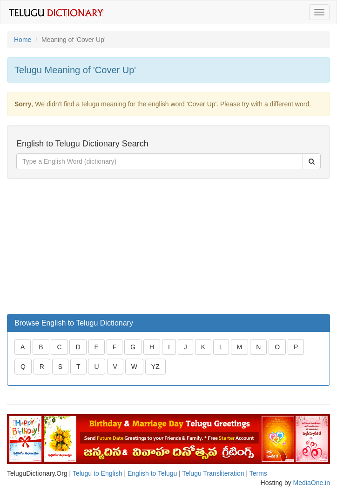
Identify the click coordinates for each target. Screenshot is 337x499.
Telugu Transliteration (213, 473)
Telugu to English (97, 473)
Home (22, 39)
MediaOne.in (311, 482)
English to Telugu (152, 473)
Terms (258, 473)
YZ (155, 366)
